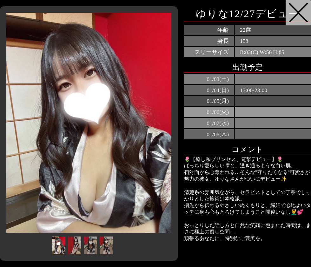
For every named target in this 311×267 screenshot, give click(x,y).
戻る (298, 12)
